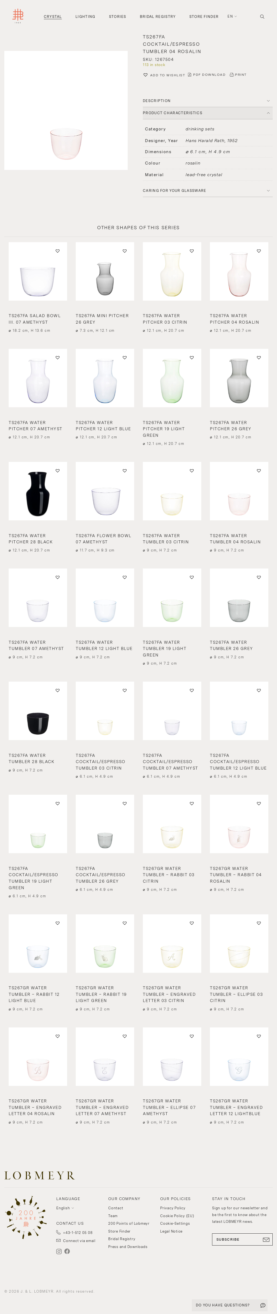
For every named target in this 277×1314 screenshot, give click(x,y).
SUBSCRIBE (242, 1240)
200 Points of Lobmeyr (129, 1223)
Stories (117, 17)
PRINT (241, 75)
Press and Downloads (127, 1247)
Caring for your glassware (174, 191)
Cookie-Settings (175, 1223)
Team (113, 1216)
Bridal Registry (158, 17)
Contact (115, 1208)
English (63, 1208)
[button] (69, 111)
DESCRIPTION (157, 101)
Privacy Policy (173, 1208)
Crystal (53, 17)
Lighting (85, 17)
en (230, 16)
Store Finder (204, 17)
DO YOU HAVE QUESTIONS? (223, 1305)
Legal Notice (171, 1231)
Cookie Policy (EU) (177, 1216)
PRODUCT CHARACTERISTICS (172, 113)
